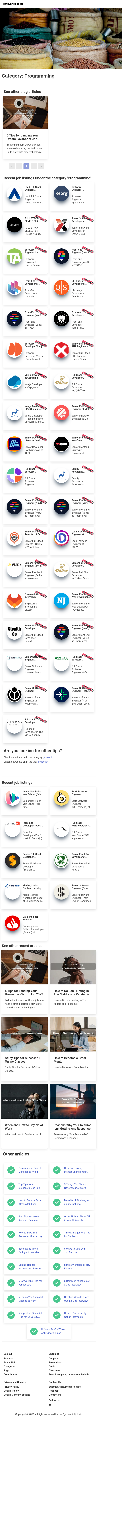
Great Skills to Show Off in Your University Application (77, 1402)
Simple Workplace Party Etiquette (77, 1450)
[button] (118, 4)
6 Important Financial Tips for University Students (30, 1498)
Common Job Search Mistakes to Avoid (29, 1353)
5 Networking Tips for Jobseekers (30, 1466)
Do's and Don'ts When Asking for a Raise (53, 1515)
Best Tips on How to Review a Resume (29, 1402)
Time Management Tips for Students (77, 1418)
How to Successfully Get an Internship (75, 1498)
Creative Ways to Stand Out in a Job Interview (76, 1482)
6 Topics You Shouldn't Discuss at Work (30, 1482)
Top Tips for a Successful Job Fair (29, 1369)
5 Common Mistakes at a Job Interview (77, 1466)
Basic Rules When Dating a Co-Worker (28, 1434)
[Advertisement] (49, 767)
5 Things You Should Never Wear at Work (75, 1369)
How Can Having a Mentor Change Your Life (75, 1353)
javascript (49, 803)
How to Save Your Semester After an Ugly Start (30, 1418)
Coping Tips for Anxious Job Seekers (29, 1450)
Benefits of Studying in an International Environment (76, 1386)
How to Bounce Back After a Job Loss (29, 1386)
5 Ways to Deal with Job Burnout (75, 1434)
